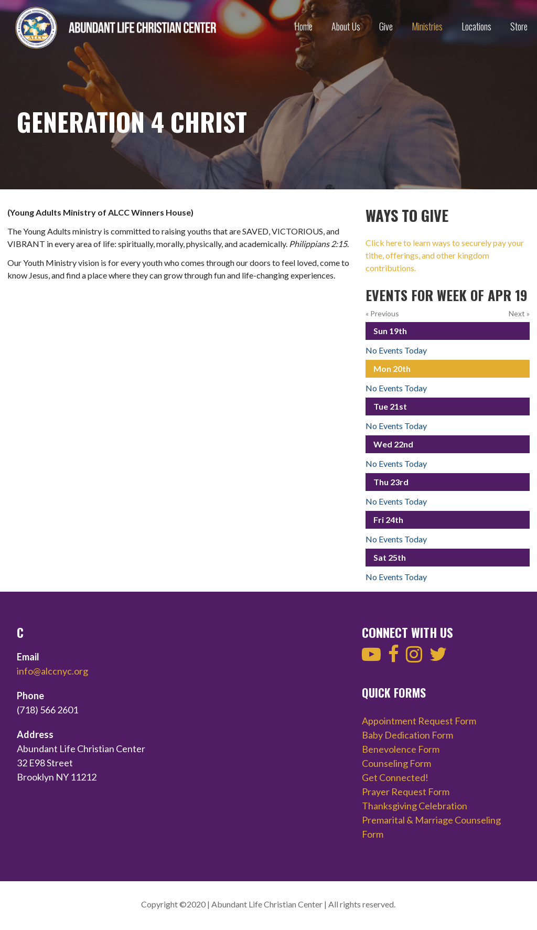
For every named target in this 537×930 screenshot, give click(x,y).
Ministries (427, 26)
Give (386, 26)
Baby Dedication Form (407, 735)
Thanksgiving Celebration (414, 805)
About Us (345, 26)
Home (303, 26)
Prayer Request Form (405, 791)
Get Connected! (395, 777)
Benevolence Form (400, 749)
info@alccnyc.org (52, 671)
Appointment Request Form (419, 720)
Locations (476, 26)
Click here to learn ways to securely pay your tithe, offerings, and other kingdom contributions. (445, 255)
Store (519, 26)
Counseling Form (396, 763)
